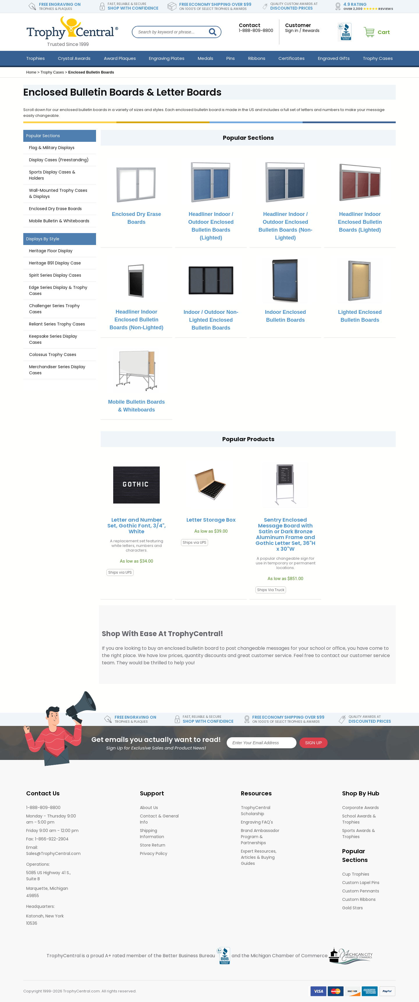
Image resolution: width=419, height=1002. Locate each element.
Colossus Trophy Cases (52, 354)
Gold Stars (352, 908)
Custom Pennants (360, 891)
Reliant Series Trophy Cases (57, 324)
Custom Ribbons (359, 899)
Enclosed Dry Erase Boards (55, 209)
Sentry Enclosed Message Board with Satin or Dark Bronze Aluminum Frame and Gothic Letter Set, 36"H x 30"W (285, 534)
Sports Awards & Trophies (358, 834)
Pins (230, 58)
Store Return (152, 845)
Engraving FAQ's (257, 822)
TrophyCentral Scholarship (255, 811)
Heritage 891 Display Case (55, 263)
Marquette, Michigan (47, 888)
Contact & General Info (159, 819)
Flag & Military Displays (51, 148)
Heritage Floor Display (50, 251)
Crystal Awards (74, 58)
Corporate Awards (360, 807)
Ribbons (256, 58)
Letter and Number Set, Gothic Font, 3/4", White (136, 525)
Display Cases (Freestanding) (59, 160)
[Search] (213, 32)
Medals (205, 58)
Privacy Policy (153, 853)
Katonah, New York (45, 916)
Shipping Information (152, 834)
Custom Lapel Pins (360, 882)
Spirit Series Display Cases (55, 275)
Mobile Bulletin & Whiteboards (59, 221)
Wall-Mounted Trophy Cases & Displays (58, 193)
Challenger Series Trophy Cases (54, 309)
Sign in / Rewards (305, 27)
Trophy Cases (378, 58)
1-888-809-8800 (256, 27)
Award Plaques (120, 58)
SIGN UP (313, 742)
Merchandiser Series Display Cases (57, 370)
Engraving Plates (166, 58)
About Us (149, 807)
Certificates (291, 58)
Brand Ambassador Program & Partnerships (260, 837)
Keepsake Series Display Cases (53, 339)
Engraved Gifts (334, 58)
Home (31, 72)
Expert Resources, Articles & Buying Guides (258, 857)
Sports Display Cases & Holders (52, 175)
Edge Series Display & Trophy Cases (58, 290)
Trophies (35, 58)
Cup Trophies (355, 874)
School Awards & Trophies (359, 819)
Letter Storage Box (211, 520)
